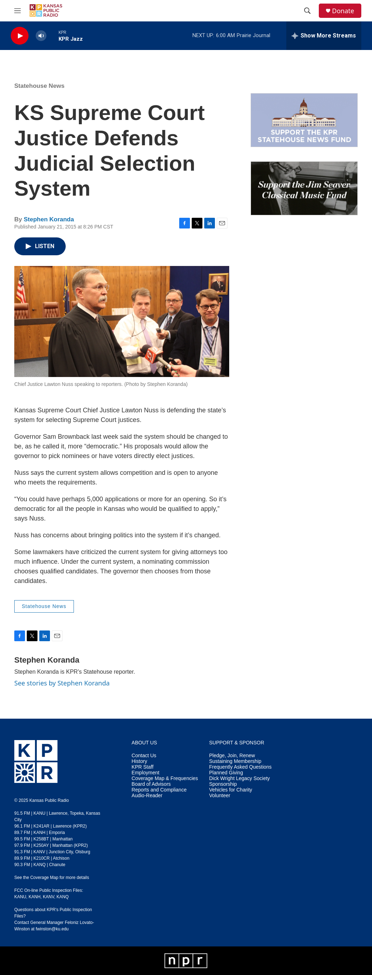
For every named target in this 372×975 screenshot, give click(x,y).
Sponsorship (223, 784)
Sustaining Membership (235, 761)
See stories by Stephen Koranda (62, 683)
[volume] (41, 36)
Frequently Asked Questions (240, 767)
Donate (343, 11)
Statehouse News (39, 85)
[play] (19, 36)
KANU (20, 896)
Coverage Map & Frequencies (165, 778)
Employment (146, 772)
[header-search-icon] (307, 10)
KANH (34, 896)
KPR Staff (143, 767)
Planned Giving (226, 772)
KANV (48, 896)
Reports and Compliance (159, 790)
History (139, 761)
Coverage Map (44, 877)
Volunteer (219, 795)
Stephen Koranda (49, 219)
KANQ (62, 896)
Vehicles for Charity (230, 790)
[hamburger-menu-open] (17, 11)
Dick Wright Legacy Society (239, 778)
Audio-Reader (147, 795)
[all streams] (323, 35)
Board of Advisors (151, 784)
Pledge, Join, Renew (232, 755)
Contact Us (144, 755)
